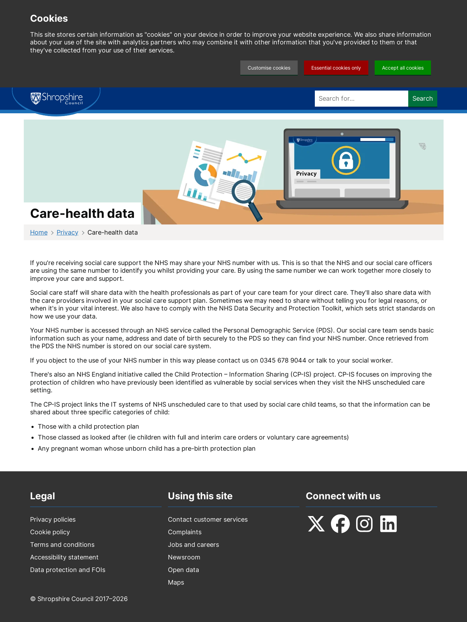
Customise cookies (269, 68)
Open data (183, 569)
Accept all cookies (403, 68)
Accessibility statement (64, 557)
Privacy (67, 232)
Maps (176, 582)
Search (422, 98)
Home (39, 232)
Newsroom (184, 557)
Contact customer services (208, 519)
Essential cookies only (336, 68)
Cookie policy (50, 532)
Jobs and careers (193, 544)
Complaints (184, 532)
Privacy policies (53, 519)
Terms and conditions (62, 544)
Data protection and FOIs (67, 569)
